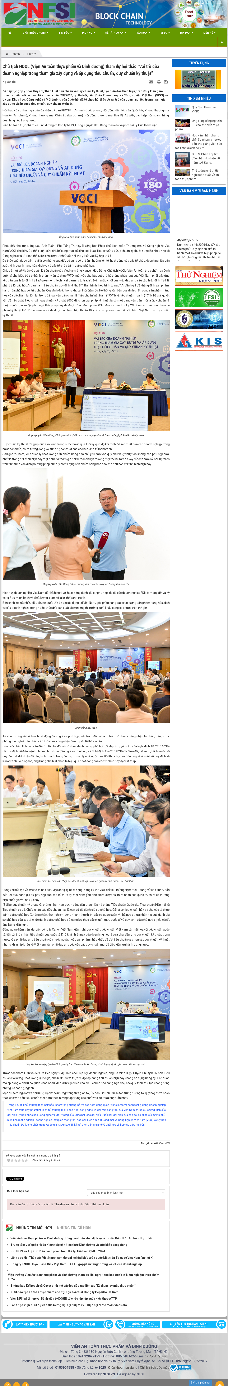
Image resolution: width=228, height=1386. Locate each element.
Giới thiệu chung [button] (35, 34)
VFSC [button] (165, 34)
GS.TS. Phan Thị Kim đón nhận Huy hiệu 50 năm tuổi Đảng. (206, 158)
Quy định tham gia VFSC (204, 109)
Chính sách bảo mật (154, 1368)
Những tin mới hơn (34, 1227)
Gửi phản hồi (200, 1383)
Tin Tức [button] (65, 34)
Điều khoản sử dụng (122, 1368)
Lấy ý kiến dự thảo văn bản (76, 1324)
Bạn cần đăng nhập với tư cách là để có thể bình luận (59, 1204)
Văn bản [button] (143, 34)
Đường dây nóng (140, 1325)
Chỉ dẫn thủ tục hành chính (192, 1325)
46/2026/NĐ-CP (188, 251)
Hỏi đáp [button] (186, 34)
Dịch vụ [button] (88, 34)
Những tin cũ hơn (74, 1227)
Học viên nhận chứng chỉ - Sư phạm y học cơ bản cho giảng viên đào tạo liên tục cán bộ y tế (198, 142)
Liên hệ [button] (209, 34)
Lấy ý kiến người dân (30, 1324)
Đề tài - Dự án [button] (115, 34)
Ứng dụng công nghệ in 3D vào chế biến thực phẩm (198, 125)
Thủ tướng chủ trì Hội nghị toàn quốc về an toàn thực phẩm (197, 175)
